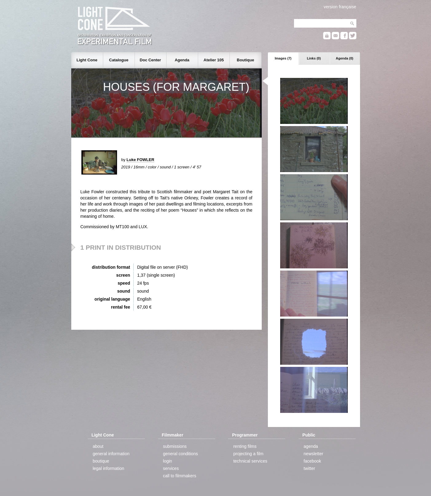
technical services (250, 461)
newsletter (313, 453)
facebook (312, 461)
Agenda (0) (344, 58)
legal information (108, 468)
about (98, 446)
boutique (101, 461)
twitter (309, 468)
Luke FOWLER (140, 159)
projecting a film (248, 453)
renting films (244, 446)
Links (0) (314, 58)
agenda (311, 446)
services (171, 468)
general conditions (180, 453)
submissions (175, 446)
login (167, 461)
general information (111, 453)
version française (340, 6)
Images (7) (283, 58)
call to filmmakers (179, 475)
